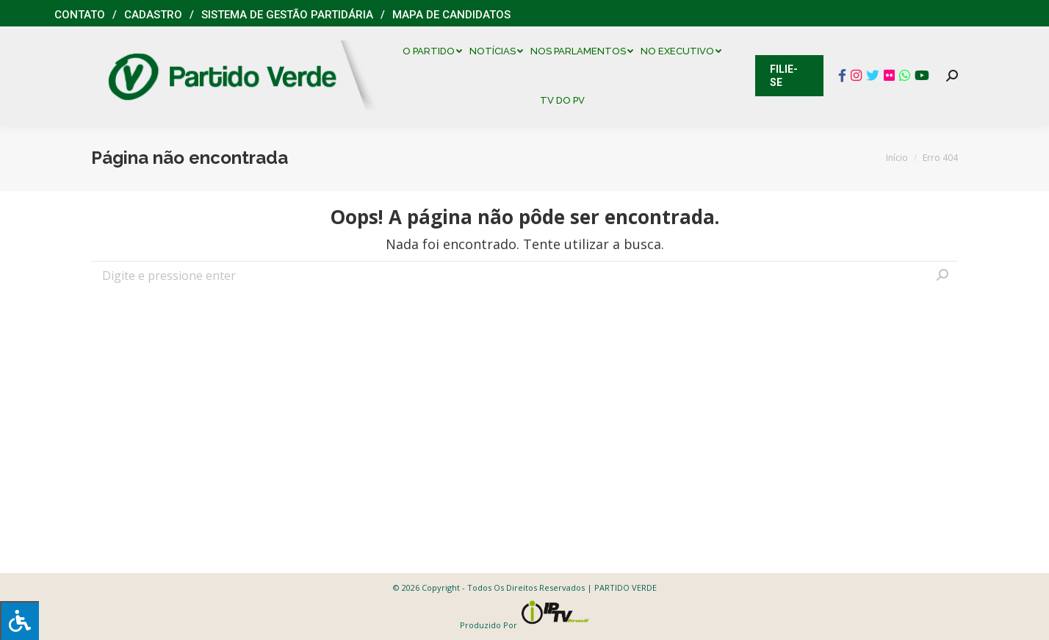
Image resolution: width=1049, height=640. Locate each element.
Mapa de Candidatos (451, 14)
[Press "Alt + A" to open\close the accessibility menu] (19, 620)
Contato (79, 14)
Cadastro (153, 14)
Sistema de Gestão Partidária (287, 14)
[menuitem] (436, 51)
